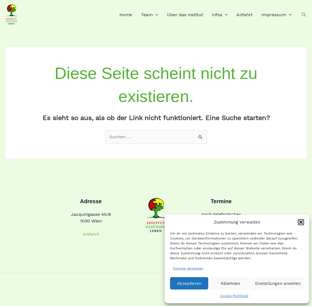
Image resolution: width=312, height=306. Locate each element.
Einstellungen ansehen (278, 283)
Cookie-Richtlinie (234, 296)
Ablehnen (230, 283)
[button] (301, 222)
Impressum (276, 14)
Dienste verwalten (188, 268)
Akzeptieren (189, 283)
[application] (155, 14)
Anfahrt (244, 14)
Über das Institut (185, 14)
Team (149, 14)
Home (125, 14)
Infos (220, 14)
